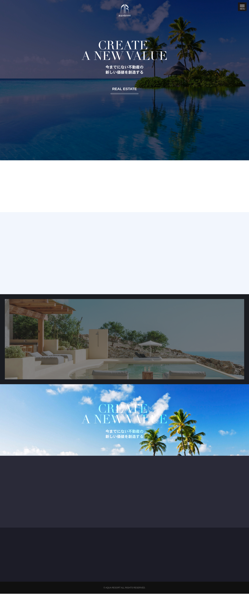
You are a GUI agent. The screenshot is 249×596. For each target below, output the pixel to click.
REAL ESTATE (124, 89)
